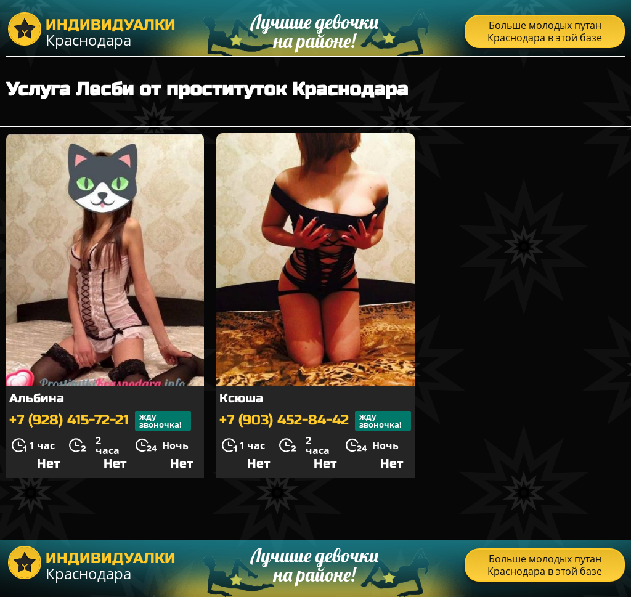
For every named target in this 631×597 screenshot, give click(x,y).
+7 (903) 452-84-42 (315, 421)
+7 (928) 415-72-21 (100, 421)
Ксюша (241, 398)
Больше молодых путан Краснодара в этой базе (544, 31)
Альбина (36, 398)
